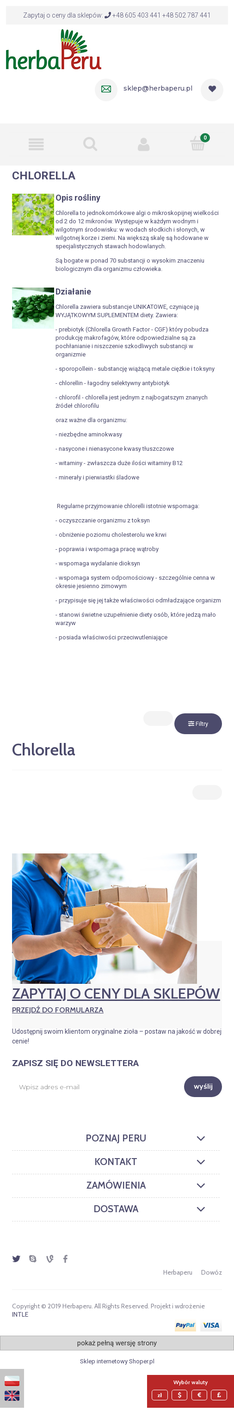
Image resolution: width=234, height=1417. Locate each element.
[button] (36, 144)
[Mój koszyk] (198, 143)
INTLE (20, 1314)
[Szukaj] (90, 143)
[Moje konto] (144, 144)
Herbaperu (177, 1272)
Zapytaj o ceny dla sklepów (117, 999)
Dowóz (211, 1272)
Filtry (198, 723)
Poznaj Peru (116, 1138)
